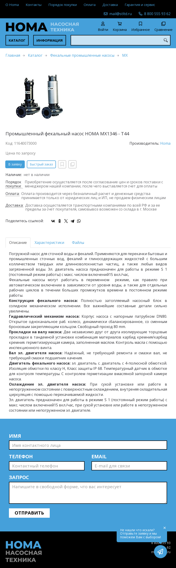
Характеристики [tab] (49, 242)
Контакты (33, 4)
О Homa (12, 4)
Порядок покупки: (13, 184)
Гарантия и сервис (140, 4)
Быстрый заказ (41, 164)
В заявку (15, 164)
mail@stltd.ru (120, 13)
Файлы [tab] (78, 242)
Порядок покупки (62, 4)
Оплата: (12, 194)
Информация (49, 40)
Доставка (110, 4)
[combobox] (120, 40)
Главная (13, 55)
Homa (165, 143)
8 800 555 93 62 (157, 13)
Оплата (90, 4)
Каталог (17, 40)
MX (125, 55)
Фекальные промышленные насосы (82, 55)
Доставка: (14, 205)
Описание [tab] (18, 242)
